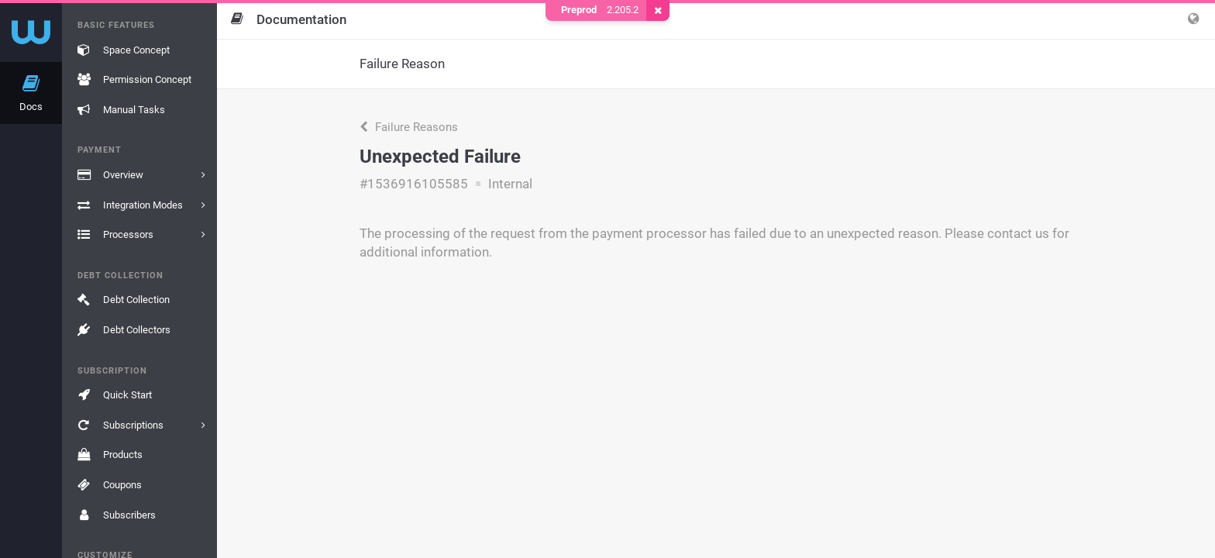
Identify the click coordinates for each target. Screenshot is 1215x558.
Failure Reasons (409, 127)
